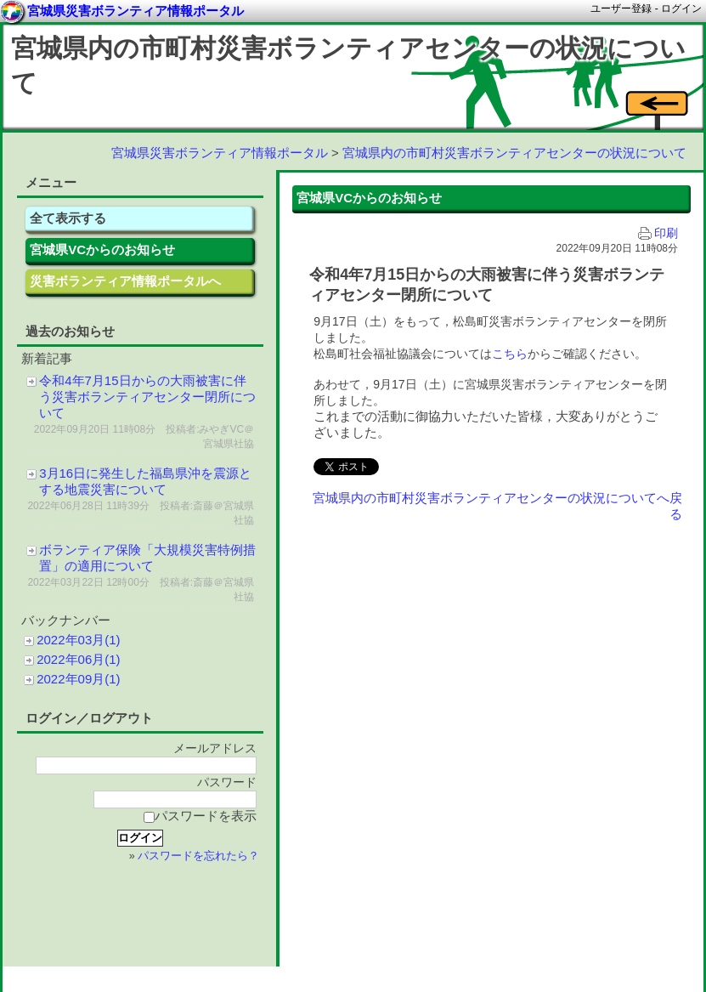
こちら (510, 353)
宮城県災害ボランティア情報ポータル (219, 152)
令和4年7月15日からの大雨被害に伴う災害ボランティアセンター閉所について (147, 396)
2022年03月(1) (78, 639)
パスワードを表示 (200, 815)
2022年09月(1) (78, 679)
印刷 (658, 233)
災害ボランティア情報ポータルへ (125, 281)
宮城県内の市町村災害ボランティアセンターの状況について (514, 152)
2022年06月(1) (78, 659)
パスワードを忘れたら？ (198, 856)
